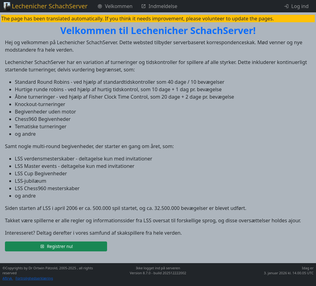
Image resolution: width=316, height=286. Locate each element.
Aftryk (7, 278)
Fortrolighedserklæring (34, 278)
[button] (56, 246)
